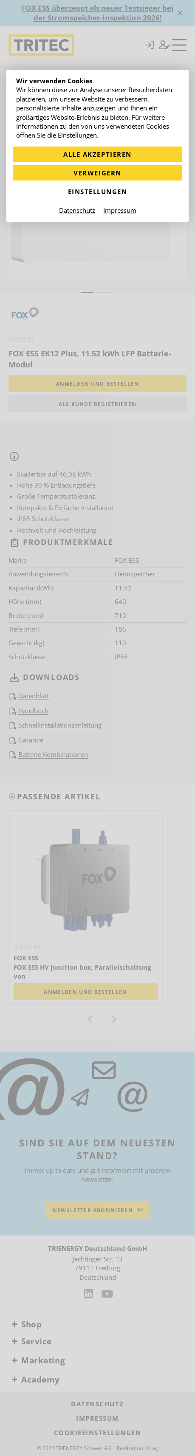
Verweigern (97, 173)
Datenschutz (77, 210)
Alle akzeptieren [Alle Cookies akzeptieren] (97, 154)
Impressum (119, 210)
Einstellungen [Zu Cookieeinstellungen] (97, 191)
